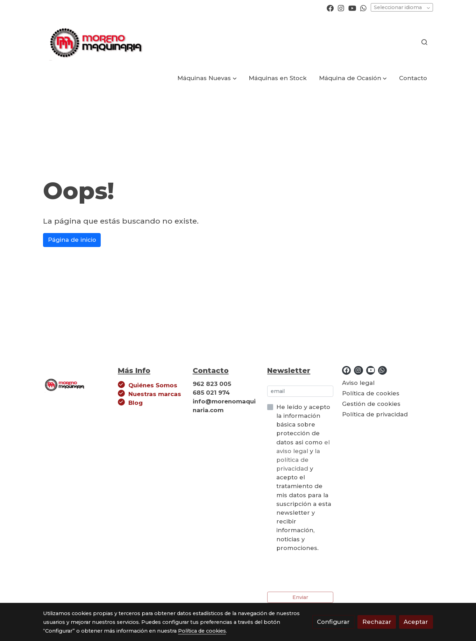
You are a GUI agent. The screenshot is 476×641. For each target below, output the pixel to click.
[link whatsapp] (363, 7)
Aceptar (416, 621)
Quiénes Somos (152, 385)
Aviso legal (358, 382)
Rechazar (376, 621)
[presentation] (320, 572)
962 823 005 (212, 383)
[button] (207, 78)
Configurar (333, 621)
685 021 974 (211, 392)
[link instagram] (341, 7)
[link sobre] (76, 386)
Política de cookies (370, 393)
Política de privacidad (375, 414)
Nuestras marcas (154, 393)
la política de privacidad (298, 460)
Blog (135, 402)
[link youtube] (352, 7)
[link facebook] (330, 7)
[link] (95, 42)
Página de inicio (72, 239)
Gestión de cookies (371, 403)
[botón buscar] (424, 41)
